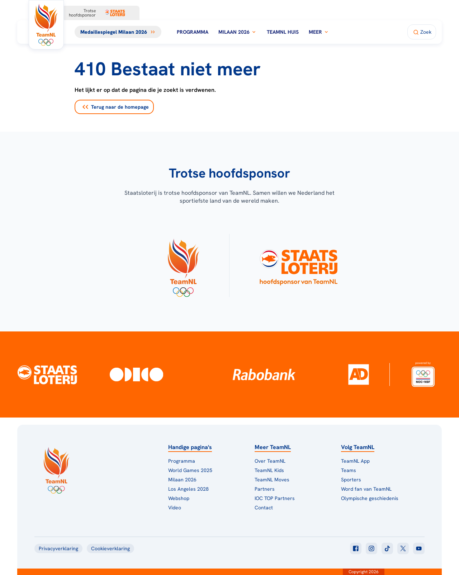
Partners (265, 489)
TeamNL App (355, 461)
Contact (264, 507)
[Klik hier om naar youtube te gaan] (419, 548)
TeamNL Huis (283, 32)
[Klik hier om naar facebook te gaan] (355, 548)
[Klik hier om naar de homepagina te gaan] (46, 24)
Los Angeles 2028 (188, 489)
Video (174, 507)
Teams (348, 470)
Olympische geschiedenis (369, 498)
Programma (192, 32)
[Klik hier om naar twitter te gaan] (403, 548)
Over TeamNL (270, 461)
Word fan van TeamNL (366, 489)
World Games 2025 (190, 470)
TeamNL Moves (272, 479)
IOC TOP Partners (275, 498)
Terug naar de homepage (115, 107)
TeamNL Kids (269, 470)
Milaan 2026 (237, 32)
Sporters (351, 479)
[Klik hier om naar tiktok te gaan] (387, 548)
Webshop (178, 498)
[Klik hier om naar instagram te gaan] (371, 548)
